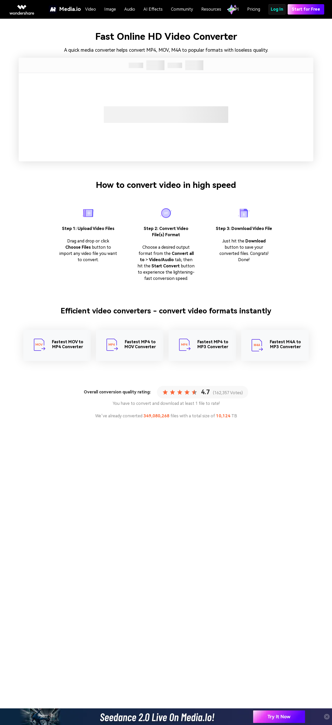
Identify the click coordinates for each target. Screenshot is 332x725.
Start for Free (306, 9)
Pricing (253, 9)
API (235, 9)
